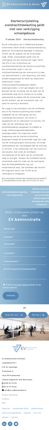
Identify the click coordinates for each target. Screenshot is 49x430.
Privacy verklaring (10, 395)
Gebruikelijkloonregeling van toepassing (14, 192)
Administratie (37, 408)
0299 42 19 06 (9, 383)
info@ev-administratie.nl (14, 390)
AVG (3, 403)
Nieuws (5, 417)
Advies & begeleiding (11, 413)
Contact (14, 417)
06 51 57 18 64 (9, 387)
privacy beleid (21, 285)
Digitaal (27, 413)
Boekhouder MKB (20, 408)
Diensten (6, 408)
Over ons (37, 413)
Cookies (5, 399)
